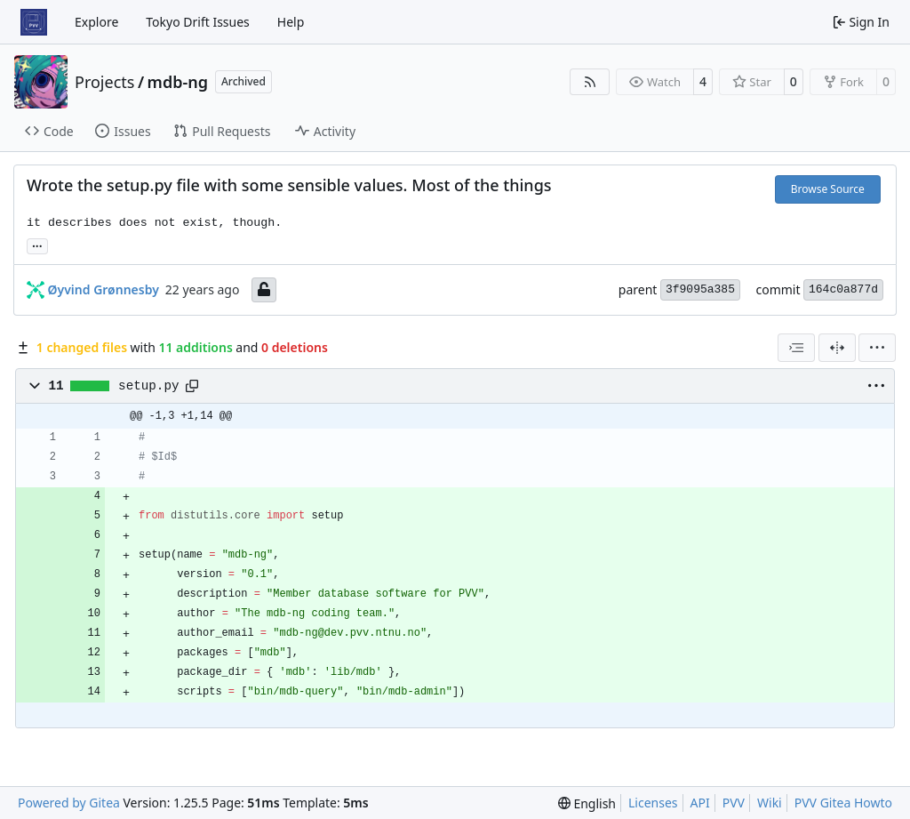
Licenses (653, 802)
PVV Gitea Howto (843, 802)
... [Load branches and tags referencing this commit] (37, 244)
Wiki (769, 802)
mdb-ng (178, 82)
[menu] (877, 347)
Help (291, 21)
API (700, 802)
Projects (104, 82)
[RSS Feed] (590, 81)
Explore (96, 21)
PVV (733, 802)
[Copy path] (192, 385)
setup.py (148, 386)
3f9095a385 (700, 289)
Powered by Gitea (69, 802)
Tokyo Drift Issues (198, 21)
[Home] (34, 22)
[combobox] (796, 347)
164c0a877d (843, 289)
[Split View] (837, 347)
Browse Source (828, 189)
